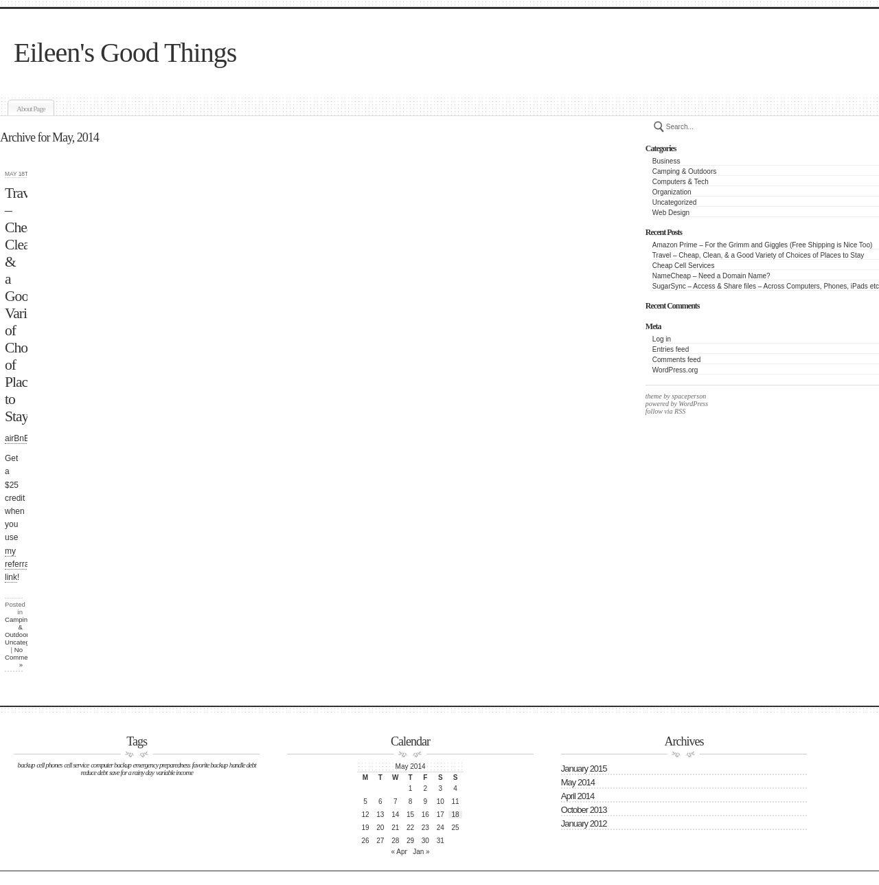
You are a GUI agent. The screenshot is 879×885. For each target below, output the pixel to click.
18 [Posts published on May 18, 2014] (455, 814)
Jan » (421, 851)
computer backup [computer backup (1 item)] (111, 765)
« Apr (399, 851)
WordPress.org (675, 370)
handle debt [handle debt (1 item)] (242, 765)
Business (666, 161)
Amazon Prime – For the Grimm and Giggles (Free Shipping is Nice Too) (762, 245)
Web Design (670, 212)
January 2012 (584, 823)
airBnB (17, 438)
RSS (679, 411)
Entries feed (670, 349)
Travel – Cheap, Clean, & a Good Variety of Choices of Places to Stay (758, 255)
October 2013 (584, 810)
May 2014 (578, 782)
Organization (672, 192)
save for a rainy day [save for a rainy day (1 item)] (131, 772)
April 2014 (578, 796)
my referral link (18, 564)
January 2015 (584, 768)
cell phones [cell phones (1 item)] (49, 765)
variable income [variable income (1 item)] (174, 772)
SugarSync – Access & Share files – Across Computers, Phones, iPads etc (765, 286)
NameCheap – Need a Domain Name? (711, 276)
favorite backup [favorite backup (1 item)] (209, 765)
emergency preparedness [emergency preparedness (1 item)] (161, 765)
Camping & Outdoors (684, 171)
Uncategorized (674, 202)
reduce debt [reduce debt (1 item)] (94, 772)
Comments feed (676, 359)
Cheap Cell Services (683, 265)
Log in (661, 339)
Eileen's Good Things (125, 52)
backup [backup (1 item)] (26, 765)
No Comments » (20, 657)
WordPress (692, 403)
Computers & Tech (680, 182)
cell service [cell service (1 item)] (76, 765)
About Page (30, 108)
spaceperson (688, 396)
